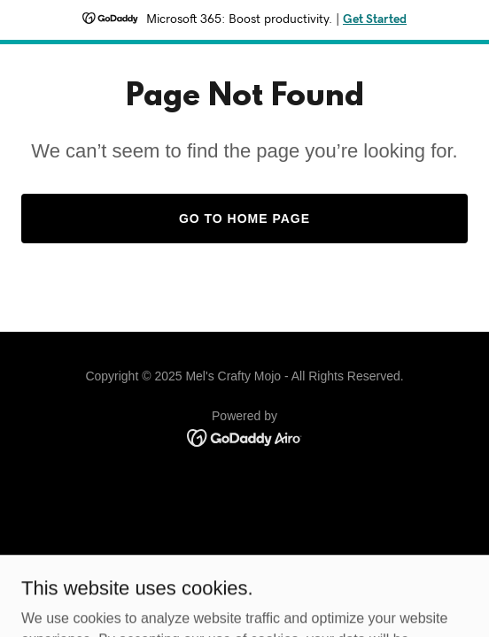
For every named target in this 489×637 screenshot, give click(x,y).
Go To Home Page (244, 218)
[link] (245, 436)
